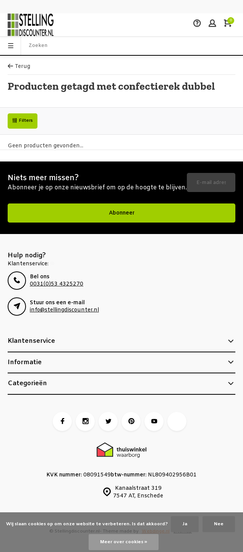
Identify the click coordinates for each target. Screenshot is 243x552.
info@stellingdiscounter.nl (64, 310)
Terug (19, 66)
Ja (184, 524)
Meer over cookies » (123, 542)
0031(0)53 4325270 (56, 284)
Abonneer (121, 213)
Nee (219, 524)
